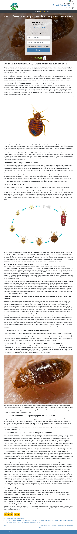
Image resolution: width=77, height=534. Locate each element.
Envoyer (38, 50)
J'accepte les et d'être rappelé (39, 46)
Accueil (5, 532)
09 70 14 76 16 (63, 5)
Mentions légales (13, 532)
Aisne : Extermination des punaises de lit (14, 518)
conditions (38, 46)
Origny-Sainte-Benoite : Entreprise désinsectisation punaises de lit (21, 520)
